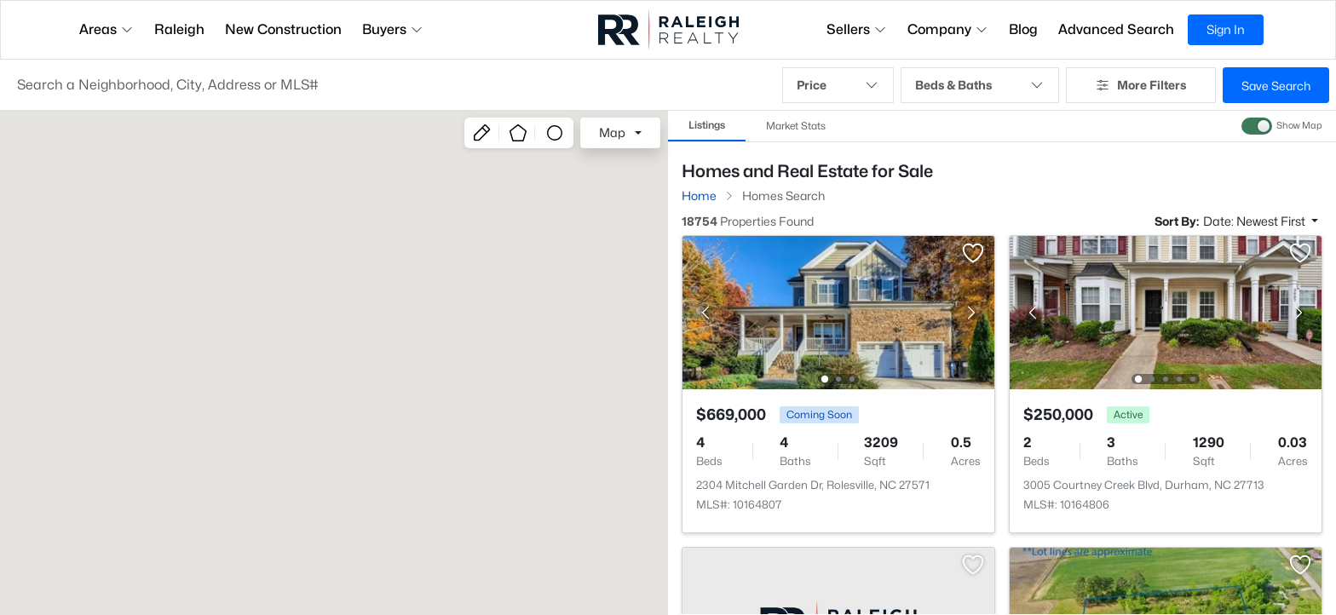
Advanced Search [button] (1116, 29)
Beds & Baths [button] (980, 85)
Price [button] (838, 85)
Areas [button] (106, 29)
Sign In (1225, 29)
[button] (391, 85)
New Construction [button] (283, 29)
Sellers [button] (856, 29)
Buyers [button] (392, 29)
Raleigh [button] (179, 29)
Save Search (1275, 85)
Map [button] (612, 132)
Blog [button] (1023, 29)
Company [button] (947, 29)
